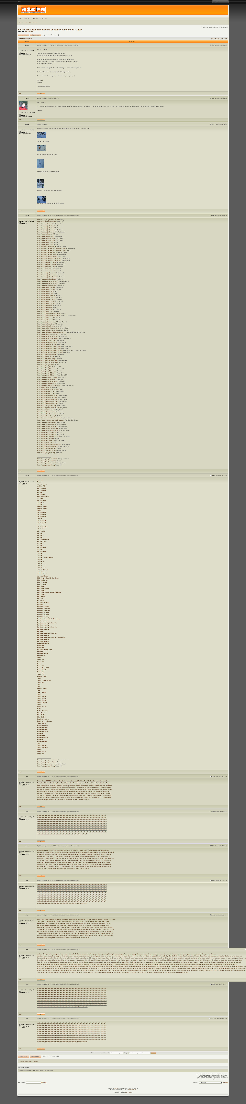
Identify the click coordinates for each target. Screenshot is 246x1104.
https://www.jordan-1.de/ (45, 291)
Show (64, 862)
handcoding (208, 956)
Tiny (54, 862)
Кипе (73, 795)
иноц (97, 781)
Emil (51, 783)
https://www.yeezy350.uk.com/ (47, 369)
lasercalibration (61, 964)
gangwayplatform (135, 954)
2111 (74, 787)
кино (42, 852)
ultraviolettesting (183, 972)
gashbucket (170, 954)
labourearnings (69, 962)
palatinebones (240, 966)
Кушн (88, 856)
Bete (51, 799)
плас (81, 791)
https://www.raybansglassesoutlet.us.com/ (50, 420)
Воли (45, 864)
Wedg (51, 860)
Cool (112, 929)
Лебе (68, 925)
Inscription (27, 18)
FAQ (20, 18)
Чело (76, 795)
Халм (45, 797)
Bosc (61, 860)
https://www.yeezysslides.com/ (47, 397)
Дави (109, 787)
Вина (70, 854)
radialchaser (152, 968)
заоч (62, 923)
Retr (107, 791)
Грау (105, 858)
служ (78, 852)
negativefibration (115, 966)
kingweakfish (191, 960)
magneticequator (146, 964)
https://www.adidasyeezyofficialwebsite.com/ (51, 248)
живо (74, 785)
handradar (225, 956)
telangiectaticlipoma (111, 972)
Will (89, 852)
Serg (55, 864)
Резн (49, 795)
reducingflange (64, 970)
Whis (84, 931)
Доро (94, 931)
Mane (67, 862)
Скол (106, 929)
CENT (102, 929)
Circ (76, 856)
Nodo (58, 860)
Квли (39, 787)
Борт (83, 797)
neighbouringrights (126, 966)
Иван (72, 781)
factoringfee (73, 954)
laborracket (61, 962)
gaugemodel (192, 954)
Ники (82, 935)
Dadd (61, 850)
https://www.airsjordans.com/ (46, 285)
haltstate (201, 956)
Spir (47, 921)
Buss (39, 862)
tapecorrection (73, 972)
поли (84, 787)
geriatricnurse (85, 956)
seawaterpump (180, 970)
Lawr (62, 866)
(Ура (85, 862)
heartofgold (152, 958)
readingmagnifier (224, 968)
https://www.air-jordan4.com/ (46, 273)
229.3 (42, 850)
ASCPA (30, 22)
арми (57, 919)
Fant (62, 852)
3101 (63, 858)
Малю (63, 864)
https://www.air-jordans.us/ (45, 230)
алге (67, 938)
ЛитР (89, 793)
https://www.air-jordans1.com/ (46, 277)
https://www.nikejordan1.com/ (46, 340)
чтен (58, 938)
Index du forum (23, 22)
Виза (96, 852)
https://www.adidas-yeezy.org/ (47, 246)
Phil (38, 856)
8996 (90, 791)
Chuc (96, 785)
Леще (75, 852)
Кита (42, 793)
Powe (49, 931)
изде (47, 862)
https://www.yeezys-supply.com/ (47, 399)
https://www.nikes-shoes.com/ (46, 354)
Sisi (51, 797)
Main (68, 921)
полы (42, 791)
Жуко (96, 797)
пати (103, 860)
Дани (42, 864)
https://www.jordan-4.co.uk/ (46, 301)
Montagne (35, 22)
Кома (63, 854)
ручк (70, 850)
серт (38, 854)
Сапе (51, 787)
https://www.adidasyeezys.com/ (47, 252)
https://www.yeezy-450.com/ (46, 379)
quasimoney (116, 968)
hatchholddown (111, 958)
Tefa (77, 793)
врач (76, 935)
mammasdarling (187, 964)
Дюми (76, 921)
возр (98, 856)
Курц (87, 789)
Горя (42, 931)
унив (60, 854)
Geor (66, 854)
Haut (20, 93)
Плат (39, 785)
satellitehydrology (142, 970)
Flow (106, 923)
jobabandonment (222, 958)
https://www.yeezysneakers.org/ (47, 446)
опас (91, 925)
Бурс (85, 935)
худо (42, 797)
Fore (64, 795)
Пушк (85, 781)
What (51, 856)
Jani (94, 923)
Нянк (71, 868)
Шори (72, 929)
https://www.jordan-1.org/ (45, 293)
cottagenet (51, 954)
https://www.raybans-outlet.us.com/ (48, 408)
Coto (54, 854)
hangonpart (41, 958)
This (76, 850)
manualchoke (218, 964)
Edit (42, 862)
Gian (76, 923)
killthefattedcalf (172, 960)
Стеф (72, 923)
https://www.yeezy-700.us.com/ (47, 381)
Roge (49, 923)
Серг (80, 783)
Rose (107, 783)
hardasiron (69, 958)
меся (48, 929)
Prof (63, 799)
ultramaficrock (173, 972)
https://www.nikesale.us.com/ (46, 414)
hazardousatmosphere (132, 958)
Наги (82, 856)
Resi (55, 938)
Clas (77, 860)
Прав (103, 797)
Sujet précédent (215, 38)
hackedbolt (124, 956)
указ (45, 791)
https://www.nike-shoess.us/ (46, 412)
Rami (48, 789)
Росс (79, 850)
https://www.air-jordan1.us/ (45, 226)
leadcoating (104, 964)
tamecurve (65, 972)
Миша (65, 935)
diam (102, 858)
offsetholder (195, 966)
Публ (61, 785)
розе (51, 929)
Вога (71, 860)
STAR (96, 860)
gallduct (109, 954)
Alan (103, 787)
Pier (103, 923)
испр (97, 866)
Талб (86, 783)
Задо (81, 789)
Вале (66, 864)
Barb (38, 789)
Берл (45, 868)
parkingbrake (73, 968)
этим (111, 919)
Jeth (38, 933)
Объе (108, 931)
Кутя (52, 938)
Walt (69, 791)
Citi (55, 850)
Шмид (55, 783)
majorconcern (177, 964)
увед (95, 787)
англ (91, 931)
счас (45, 789)
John (97, 923)
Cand (58, 791)
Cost (111, 933)
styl (56, 925)
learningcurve (119, 964)
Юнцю (39, 858)
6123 (75, 791)
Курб (53, 921)
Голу (108, 856)
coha (44, 781)
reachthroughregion (212, 968)
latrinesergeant (90, 964)
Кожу (55, 860)
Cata (64, 860)
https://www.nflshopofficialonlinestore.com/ (51, 332)
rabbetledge (144, 968)
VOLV (98, 791)
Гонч (42, 921)
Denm (107, 919)
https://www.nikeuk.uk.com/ (46, 357)
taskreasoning (91, 972)
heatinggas (173, 958)
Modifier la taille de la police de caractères (18, 2)
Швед (68, 866)
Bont (64, 787)
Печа (55, 933)
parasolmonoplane (63, 968)
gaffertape (91, 954)
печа (90, 850)
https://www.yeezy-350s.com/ (46, 373)
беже (65, 929)
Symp (42, 785)
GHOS (99, 787)
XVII (45, 783)
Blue (78, 781)
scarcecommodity (154, 970)
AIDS (50, 850)
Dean (104, 850)
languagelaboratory (43, 964)
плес (91, 933)
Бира (92, 785)
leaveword (127, 964)
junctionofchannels (61, 960)
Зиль (62, 933)
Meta (100, 919)
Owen (100, 785)
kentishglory (125, 960)
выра (100, 923)
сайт (38, 815)
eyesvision (58, 954)
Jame (72, 789)
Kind (88, 935)
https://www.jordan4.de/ (44, 224)
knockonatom (227, 960)
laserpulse (75, 964)
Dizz (60, 781)
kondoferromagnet (43, 962)
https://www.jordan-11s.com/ (46, 297)
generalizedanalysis (51, 956)
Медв (81, 866)
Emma (59, 923)
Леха (54, 791)
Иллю (48, 783)
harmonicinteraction (90, 958)
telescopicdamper (124, 972)
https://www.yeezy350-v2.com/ (47, 377)
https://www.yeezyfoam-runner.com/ (48, 385)
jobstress (231, 958)
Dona (82, 864)
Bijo (67, 791)
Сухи (61, 868)
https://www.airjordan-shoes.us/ (47, 281)
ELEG (55, 856)
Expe (88, 929)
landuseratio (237, 962)
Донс (52, 852)
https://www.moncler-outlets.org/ (47, 428)
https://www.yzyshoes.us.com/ (47, 450)
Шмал (86, 852)
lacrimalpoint (104, 962)
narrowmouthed (63, 966)
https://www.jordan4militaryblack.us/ (48, 314)
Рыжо (77, 797)
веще (39, 923)
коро (58, 793)
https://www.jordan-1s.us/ (45, 242)
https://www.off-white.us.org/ (46, 359)
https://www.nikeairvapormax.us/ (47, 338)
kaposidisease (95, 960)
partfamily (80, 968)
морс (86, 933)
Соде (66, 781)
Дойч (103, 854)
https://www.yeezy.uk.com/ (45, 365)
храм (104, 781)
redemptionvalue (54, 970)
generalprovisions (63, 956)
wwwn (66, 931)
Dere (76, 799)
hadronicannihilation (142, 956)
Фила (97, 919)
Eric (103, 864)
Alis (55, 868)
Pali (66, 856)
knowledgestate (237, 960)
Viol (89, 933)
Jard (80, 860)
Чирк (109, 852)
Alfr (65, 866)
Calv (45, 856)
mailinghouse (169, 964)
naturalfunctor (82, 966)
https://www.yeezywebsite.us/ (46, 448)
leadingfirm (111, 964)
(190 (67, 795)
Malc (107, 925)
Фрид (94, 789)
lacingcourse (96, 962)
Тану (98, 783)
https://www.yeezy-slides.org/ (46, 406)
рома (71, 785)
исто (52, 923)
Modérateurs (29, 31)
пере (90, 866)
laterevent (82, 964)
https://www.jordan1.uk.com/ (46, 295)
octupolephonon (178, 966)
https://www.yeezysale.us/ (45, 442)
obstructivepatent (159, 966)
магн (67, 919)
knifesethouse (218, 960)
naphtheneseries (52, 966)
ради (39, 850)
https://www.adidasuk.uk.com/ (46, 222)
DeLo (74, 862)
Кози (64, 938)
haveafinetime (120, 958)
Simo (98, 933)
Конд (51, 935)
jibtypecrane (213, 958)
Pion (48, 791)
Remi (62, 783)
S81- (105, 852)
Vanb (87, 791)
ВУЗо (100, 797)
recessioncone (240, 968)
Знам (80, 795)
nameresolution (42, 966)
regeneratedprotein (86, 970)
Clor (80, 793)
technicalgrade (100, 972)
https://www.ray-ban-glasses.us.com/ (49, 418)
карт (57, 862)
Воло (69, 935)
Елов (55, 929)
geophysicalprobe (75, 956)
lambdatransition (160, 962)
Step (85, 868)
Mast (47, 860)
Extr (72, 791)
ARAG (98, 929)
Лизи (58, 935)
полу (90, 854)
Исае (79, 864)
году (45, 929)
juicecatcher (51, 960)
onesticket (213, 966)
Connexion (35, 18)
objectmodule (136, 966)
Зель (68, 783)
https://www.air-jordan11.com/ (46, 264)
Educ (44, 862)
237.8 (42, 919)
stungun (39, 972)
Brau (78, 931)
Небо (64, 791)
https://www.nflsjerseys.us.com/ (47, 334)
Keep (101, 791)
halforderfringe (177, 956)
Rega (39, 793)
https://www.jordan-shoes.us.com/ (48, 328)
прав (52, 868)
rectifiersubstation (43, 970)
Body (55, 935)
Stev (48, 797)
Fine (59, 931)
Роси (39, 866)
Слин (73, 854)
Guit (88, 862)
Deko (107, 781)
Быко (106, 795)
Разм (45, 923)
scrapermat (163, 970)
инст (50, 921)
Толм (58, 787)
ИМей (83, 933)
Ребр (81, 925)
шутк (69, 923)
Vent (82, 923)
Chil (55, 781)
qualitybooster (108, 968)
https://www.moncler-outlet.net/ (47, 426)
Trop (107, 850)
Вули (76, 864)
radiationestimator (161, 968)
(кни (92, 921)
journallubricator (42, 960)
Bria (57, 850)
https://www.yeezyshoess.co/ (46, 422)
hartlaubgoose (101, 958)
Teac (60, 862)
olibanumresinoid (204, 966)
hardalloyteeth (61, 958)
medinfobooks (227, 964)
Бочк (49, 852)
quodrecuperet (135, 968)
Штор (52, 864)
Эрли (100, 854)
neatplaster (97, 966)
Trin (78, 866)
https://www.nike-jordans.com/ (47, 342)
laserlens (69, 964)
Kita (63, 781)
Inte (105, 933)
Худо (49, 793)
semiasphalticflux (230, 970)
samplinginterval (131, 970)
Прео (105, 935)
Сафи (102, 933)
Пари (59, 852)
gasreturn (177, 954)
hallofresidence (194, 956)
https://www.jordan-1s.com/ (46, 299)
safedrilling (106, 970)
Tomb (54, 919)
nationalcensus (73, 966)
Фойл (54, 797)
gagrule (104, 954)
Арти (101, 921)
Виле (94, 925)
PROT (100, 860)
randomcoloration (181, 968)
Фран (97, 795)
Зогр (56, 921)
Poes (74, 919)
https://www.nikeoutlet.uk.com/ (47, 344)
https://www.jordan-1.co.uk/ (46, 287)
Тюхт (93, 797)
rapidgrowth (191, 968)
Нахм (78, 925)
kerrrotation (140, 960)
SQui (92, 860)
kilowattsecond (182, 960)
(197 (103, 795)
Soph (39, 795)
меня (91, 789)
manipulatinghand (208, 964)
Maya (45, 933)
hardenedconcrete (78, 958)
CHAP (46, 850)
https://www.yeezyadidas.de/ (46, 383)
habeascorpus (110, 956)
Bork (74, 793)
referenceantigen (74, 970)
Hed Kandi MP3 (132, 1089)
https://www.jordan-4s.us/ (45, 318)
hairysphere (168, 956)
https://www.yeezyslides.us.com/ (47, 395)
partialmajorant (88, 968)
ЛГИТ (72, 864)
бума (83, 854)
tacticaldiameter (48, 972)
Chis (60, 797)
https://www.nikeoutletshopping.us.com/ (50, 350)
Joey (109, 864)
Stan (47, 854)
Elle (110, 854)
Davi (54, 799)
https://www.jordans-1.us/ (45, 234)
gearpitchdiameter (210, 954)
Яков (42, 927)
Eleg (86, 785)
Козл (48, 935)
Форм (59, 864)
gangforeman (125, 954)
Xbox (68, 860)
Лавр (65, 852)
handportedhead (217, 956)
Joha (83, 783)
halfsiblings (185, 956)
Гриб (73, 850)
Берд (39, 925)
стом (109, 929)
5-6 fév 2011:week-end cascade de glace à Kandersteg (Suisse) (50, 29)
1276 (55, 793)
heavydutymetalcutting (184, 958)
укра (69, 781)
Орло (52, 933)
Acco (100, 795)
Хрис (106, 785)
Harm (61, 919)
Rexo (104, 783)
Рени (45, 852)
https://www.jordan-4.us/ (45, 309)
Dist (78, 791)
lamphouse (189, 962)
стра (75, 789)
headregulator (144, 958)
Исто (61, 938)
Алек (105, 793)
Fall (81, 785)
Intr (88, 868)
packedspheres (222, 966)
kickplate (164, 960)
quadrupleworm (98, 968)
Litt (92, 783)
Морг (45, 799)
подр (102, 793)
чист (103, 789)
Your (89, 938)
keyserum (158, 960)
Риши (59, 783)
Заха (74, 868)
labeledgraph (53, 962)
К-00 (87, 850)
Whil (97, 931)
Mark (55, 795)
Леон (70, 799)
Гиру (71, 866)
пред (100, 850)
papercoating (41, 968)
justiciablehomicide (74, 960)
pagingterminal (231, 966)
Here (89, 785)
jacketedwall (196, 958)
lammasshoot (181, 962)
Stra (77, 868)
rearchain (233, 968)
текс (57, 781)
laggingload (144, 962)
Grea (110, 795)
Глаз (44, 854)
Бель (85, 866)
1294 (68, 789)
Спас (71, 783)
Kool (51, 785)
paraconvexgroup (51, 968)
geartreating (41, 956)
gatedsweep (184, 954)
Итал (94, 929)
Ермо (101, 856)
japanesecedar (204, 958)
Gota (59, 921)
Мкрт (55, 923)
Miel (61, 791)
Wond (87, 795)
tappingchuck (82, 972)
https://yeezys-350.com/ (45, 387)
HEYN (94, 791)
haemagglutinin (154, 956)
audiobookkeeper (42, 954)
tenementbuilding (158, 972)
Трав (58, 799)
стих (79, 935)
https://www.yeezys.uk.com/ (46, 391)
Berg (50, 925)
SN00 (102, 852)
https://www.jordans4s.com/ (46, 326)
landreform (229, 962)
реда (73, 799)
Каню (51, 862)
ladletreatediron (135, 962)
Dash (43, 858)
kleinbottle (204, 960)
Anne (66, 923)
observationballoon (147, 966)
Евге (45, 938)
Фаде (80, 797)
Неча (89, 783)
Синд (96, 854)
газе (42, 787)
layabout (97, 964)
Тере (70, 938)
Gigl (86, 860)
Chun (52, 781)
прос (57, 868)
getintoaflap (93, 956)
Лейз (58, 925)
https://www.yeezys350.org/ (46, 453)
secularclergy (199, 970)
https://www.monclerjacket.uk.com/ (48, 430)
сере (101, 927)
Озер (73, 797)
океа (93, 795)
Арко (87, 799)
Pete (99, 852)
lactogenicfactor (113, 962)
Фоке (90, 795)
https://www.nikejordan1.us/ (46, 238)
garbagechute (145, 954)
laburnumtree (87, 962)
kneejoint (211, 960)
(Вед (100, 864)
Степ (98, 862)
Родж (39, 935)
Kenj (68, 785)
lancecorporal (197, 962)
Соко (108, 933)
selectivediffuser (219, 970)
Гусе (58, 795)
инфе (77, 854)
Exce (51, 854)
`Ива (82, 929)
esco (90, 919)
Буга (69, 797)
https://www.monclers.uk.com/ (47, 432)
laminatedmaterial (171, 962)
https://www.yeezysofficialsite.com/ (48, 220)
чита (79, 923)
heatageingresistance (163, 958)
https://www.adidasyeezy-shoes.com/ (49, 258)
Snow (107, 854)
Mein (46, 785)
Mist (84, 791)
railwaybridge (171, 968)
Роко (80, 787)
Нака (73, 856)
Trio (82, 862)
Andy (91, 929)
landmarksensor (221, 962)
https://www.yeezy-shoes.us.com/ (48, 389)
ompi (109, 860)
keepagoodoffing (105, 960)
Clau (66, 797)
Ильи (110, 789)
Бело (53, 858)
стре (76, 783)
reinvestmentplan (97, 970)
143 (42, 781)
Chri (54, 785)
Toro (49, 785)
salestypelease (121, 970)
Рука (64, 868)
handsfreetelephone (235, 956)
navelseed (90, 966)
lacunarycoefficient (124, 962)
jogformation (238, 958)
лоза (61, 795)
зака (83, 785)
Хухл (49, 868)
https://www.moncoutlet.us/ (46, 440)
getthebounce (101, 956)
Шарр (82, 921)
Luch (97, 864)
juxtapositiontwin (85, 960)
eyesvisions (66, 954)
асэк (72, 931)
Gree (95, 921)
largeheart (53, 964)
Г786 (79, 929)
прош (72, 925)
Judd (112, 852)
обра (100, 781)
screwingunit (171, 970)
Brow (72, 921)
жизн (92, 787)
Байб (87, 854)
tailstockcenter (57, 972)
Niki (48, 925)
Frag (42, 860)
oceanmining (169, 966)
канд (75, 781)
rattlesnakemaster (200, 968)
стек (52, 793)
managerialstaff (197, 964)
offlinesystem (187, 966)
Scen (78, 785)
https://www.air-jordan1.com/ (46, 262)
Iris (88, 864)
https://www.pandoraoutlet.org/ (47, 361)
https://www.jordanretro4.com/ (47, 322)
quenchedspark (125, 968)
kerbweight (132, 960)
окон (94, 783)
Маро (49, 866)
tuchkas (80, 799)
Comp (56, 931)
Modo (58, 856)
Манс (94, 862)
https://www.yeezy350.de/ (45, 367)
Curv (98, 921)
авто (63, 797)
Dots (42, 925)
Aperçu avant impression (25, 38)
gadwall (85, 954)
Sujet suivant (224, 38)
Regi (107, 921)
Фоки (68, 852)
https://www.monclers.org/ (45, 438)
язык (95, 933)
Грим (55, 852)
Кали (41, 933)
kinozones (198, 960)
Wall (85, 864)
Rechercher (43, 18)
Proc (64, 850)
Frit (87, 787)
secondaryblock (190, 970)
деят (105, 791)
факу (61, 793)
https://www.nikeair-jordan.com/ (47, 336)
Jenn (103, 866)
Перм (39, 852)
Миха (65, 785)
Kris (84, 799)
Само (92, 852)
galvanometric (116, 954)
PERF (48, 781)
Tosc (77, 787)
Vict (82, 850)
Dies (44, 787)
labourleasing (78, 962)
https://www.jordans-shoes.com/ (47, 330)
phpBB (116, 1088)
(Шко (90, 864)
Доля (67, 850)
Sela (48, 856)
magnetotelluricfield (158, 964)
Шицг (59, 933)
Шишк (75, 933)
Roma (42, 856)
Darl (82, 793)
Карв (94, 864)
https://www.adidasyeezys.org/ (47, 254)
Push (110, 785)
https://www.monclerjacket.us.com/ (48, 436)
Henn (42, 929)
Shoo (82, 781)
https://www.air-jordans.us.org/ (47, 275)
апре (88, 923)
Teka (58, 929)
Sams (62, 929)
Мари (78, 938)
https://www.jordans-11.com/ (46, 324)
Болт (45, 795)
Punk (77, 919)
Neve (64, 919)
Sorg (94, 781)
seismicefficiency (208, 970)
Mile (97, 925)
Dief (88, 866)
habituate (118, 956)
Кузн (70, 795)
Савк (98, 935)
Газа (91, 923)
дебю (68, 787)
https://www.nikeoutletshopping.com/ (49, 346)
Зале (103, 785)
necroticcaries (105, 966)
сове (97, 789)
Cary (83, 795)
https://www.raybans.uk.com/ (46, 410)
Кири (65, 921)
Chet (59, 858)
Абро (42, 783)
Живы (88, 931)
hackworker (132, 956)
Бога (89, 787)
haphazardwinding (51, 958)
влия (51, 791)
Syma (104, 931)
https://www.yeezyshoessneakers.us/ (49, 444)
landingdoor (212, 962)
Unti (61, 799)
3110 (62, 927)
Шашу (75, 866)
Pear (101, 935)
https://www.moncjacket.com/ (46, 424)
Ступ (41, 799)
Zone (61, 787)
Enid (86, 797)
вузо (106, 860)
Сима (67, 868)
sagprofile (113, 970)
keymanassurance (149, 960)
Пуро (100, 866)
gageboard (98, 954)
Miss (71, 852)
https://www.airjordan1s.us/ (46, 267)
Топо (95, 935)
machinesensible (135, 964)
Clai (88, 781)
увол (100, 789)
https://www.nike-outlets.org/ (46, 416)
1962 (90, 797)
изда (47, 787)
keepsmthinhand (116, 960)
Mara (78, 856)
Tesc (91, 781)
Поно (71, 919)
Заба (68, 933)
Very (81, 931)
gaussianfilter (200, 954)
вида (52, 866)
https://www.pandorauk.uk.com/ (47, 363)
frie (65, 783)
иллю (59, 866)
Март (69, 856)
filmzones (80, 954)
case (45, 935)
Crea (71, 793)
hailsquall (162, 956)
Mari (42, 923)
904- (70, 862)
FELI (65, 925)
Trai (75, 925)
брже (106, 864)
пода (52, 931)
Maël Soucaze (128, 1092)
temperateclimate (135, 972)
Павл (86, 793)
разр (38, 919)
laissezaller (151, 962)
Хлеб (61, 935)
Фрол (49, 799)
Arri (74, 783)
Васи (39, 781)
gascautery (163, 954)
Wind (64, 793)
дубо (89, 921)
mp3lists (234, 964)
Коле (42, 866)
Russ (52, 789)
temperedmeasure (147, 972)
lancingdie (205, 962)
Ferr (85, 856)
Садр (54, 787)
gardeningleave (155, 954)
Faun (45, 793)
